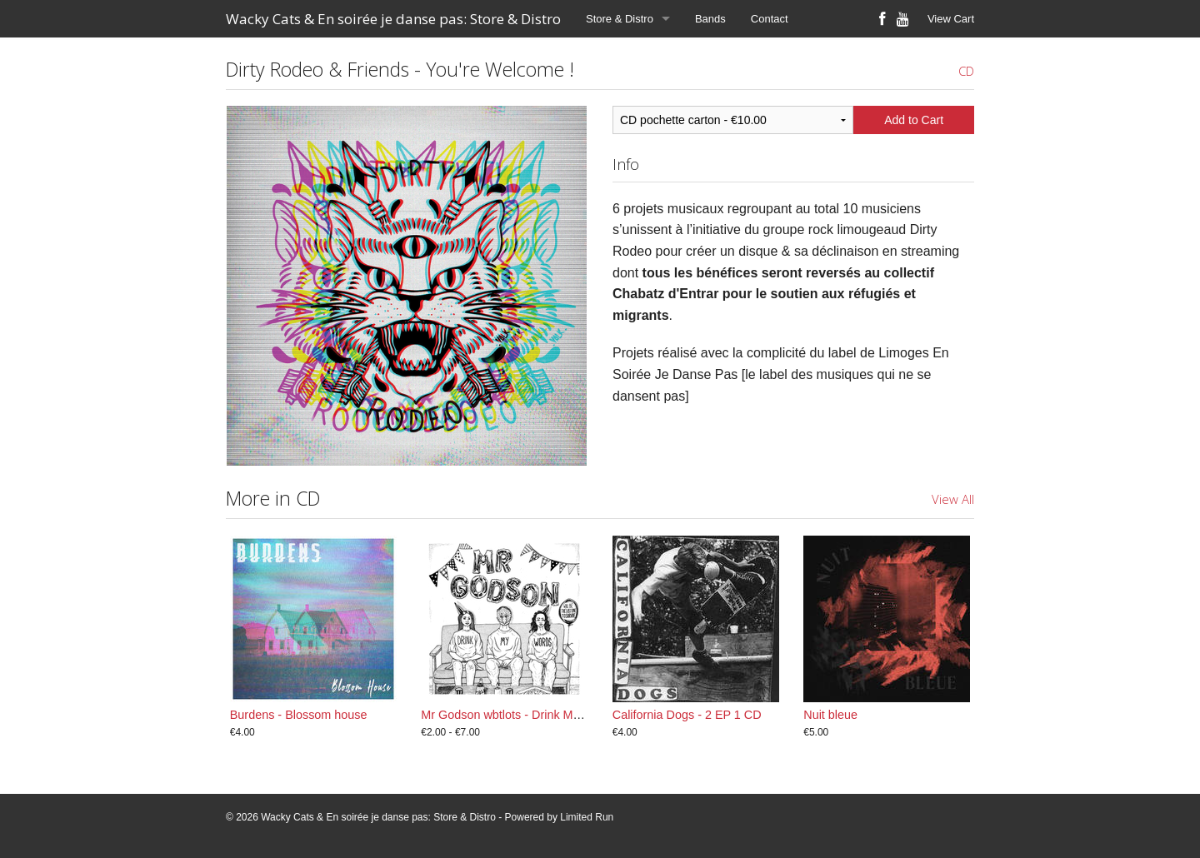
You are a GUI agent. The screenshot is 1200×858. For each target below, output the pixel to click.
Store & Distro (619, 18)
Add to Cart (913, 120)
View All (953, 499)
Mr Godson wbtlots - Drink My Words (519, 714)
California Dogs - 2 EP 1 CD (687, 714)
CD (966, 70)
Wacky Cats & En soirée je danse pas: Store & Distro (393, 18)
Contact (769, 18)
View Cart (951, 18)
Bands (710, 18)
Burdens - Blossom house (299, 714)
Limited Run (586, 817)
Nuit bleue (830, 714)
